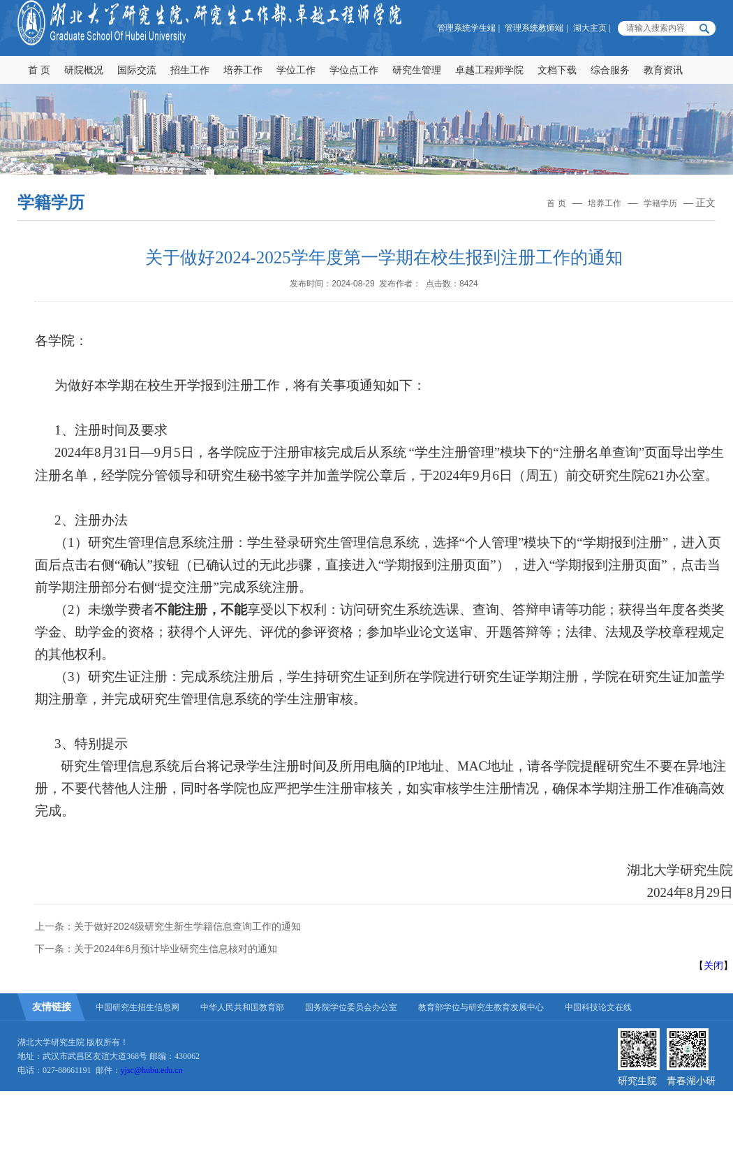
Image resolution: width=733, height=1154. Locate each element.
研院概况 (83, 69)
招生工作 (189, 69)
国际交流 (136, 69)
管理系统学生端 (466, 28)
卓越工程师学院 (489, 69)
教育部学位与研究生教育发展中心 (481, 1007)
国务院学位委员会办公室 (351, 1007)
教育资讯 (663, 69)
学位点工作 (354, 69)
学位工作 (296, 69)
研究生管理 (416, 69)
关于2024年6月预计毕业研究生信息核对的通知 (175, 948)
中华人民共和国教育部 (242, 1007)
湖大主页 (590, 28)
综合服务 (610, 69)
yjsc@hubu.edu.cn (152, 1070)
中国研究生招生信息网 (137, 1007)
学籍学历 (660, 203)
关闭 (713, 965)
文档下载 (557, 69)
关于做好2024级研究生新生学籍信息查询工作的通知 (187, 926)
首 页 (39, 69)
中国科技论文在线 (598, 1007)
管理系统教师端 (534, 28)
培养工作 (242, 69)
